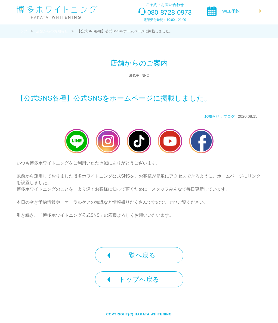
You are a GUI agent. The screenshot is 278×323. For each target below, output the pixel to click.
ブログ (229, 116)
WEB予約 (231, 11)
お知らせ (212, 116)
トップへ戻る (139, 279)
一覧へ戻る (139, 255)
